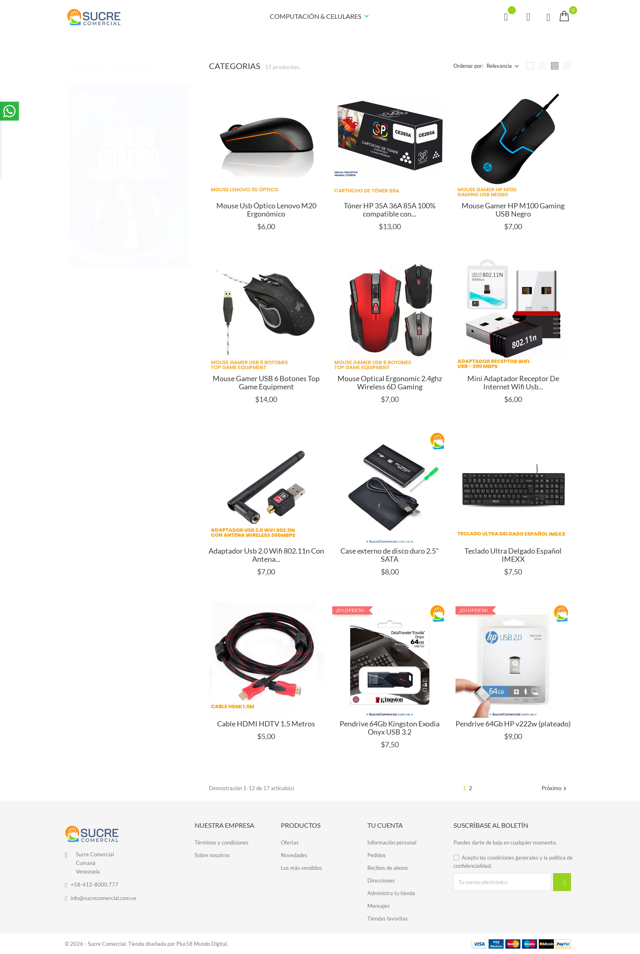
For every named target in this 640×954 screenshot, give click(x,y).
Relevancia (499, 66)
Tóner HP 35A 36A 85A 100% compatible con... (390, 209)
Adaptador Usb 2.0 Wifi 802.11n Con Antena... (266, 554)
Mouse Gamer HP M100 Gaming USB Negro (513, 209)
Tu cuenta (385, 825)
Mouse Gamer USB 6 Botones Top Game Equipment (266, 382)
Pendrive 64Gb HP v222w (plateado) (513, 723)
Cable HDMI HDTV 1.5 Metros (266, 723)
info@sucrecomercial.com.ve (103, 898)
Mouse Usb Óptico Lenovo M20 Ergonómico (266, 209)
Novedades (294, 855)
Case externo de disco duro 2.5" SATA (389, 554)
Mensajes (378, 906)
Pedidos (376, 855)
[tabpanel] (129, 168)
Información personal (391, 842)
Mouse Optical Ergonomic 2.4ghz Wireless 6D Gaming (390, 382)
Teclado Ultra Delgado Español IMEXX (513, 554)
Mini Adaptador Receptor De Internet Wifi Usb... (513, 382)
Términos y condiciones (222, 842)
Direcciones (381, 880)
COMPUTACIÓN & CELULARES (320, 16)
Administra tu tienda (391, 893)
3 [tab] (183, 182)
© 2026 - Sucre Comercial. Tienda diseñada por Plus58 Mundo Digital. (146, 944)
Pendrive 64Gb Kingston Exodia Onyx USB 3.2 (390, 727)
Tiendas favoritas (387, 918)
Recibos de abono (387, 868)
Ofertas (290, 842)
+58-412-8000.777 (94, 884)
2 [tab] (183, 167)
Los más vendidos (301, 868)
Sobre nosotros (212, 855)
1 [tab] (183, 151)
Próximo (555, 788)
